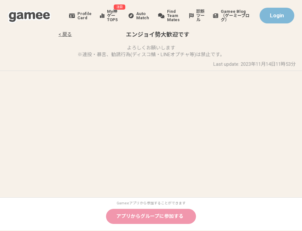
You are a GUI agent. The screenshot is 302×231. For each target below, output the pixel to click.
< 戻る (65, 34)
